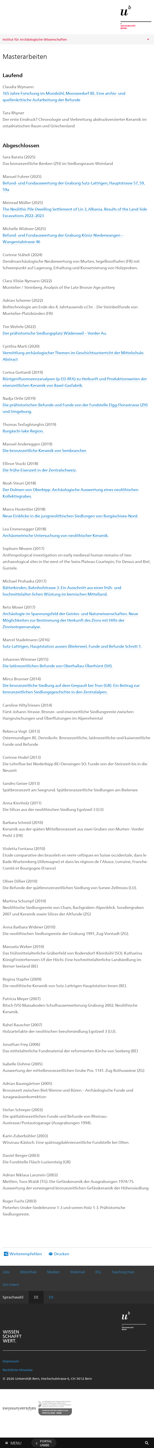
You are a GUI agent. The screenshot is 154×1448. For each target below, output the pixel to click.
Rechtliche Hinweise (18, 1370)
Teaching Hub (123, 1271)
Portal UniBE (46, 1443)
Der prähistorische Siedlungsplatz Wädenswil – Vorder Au (54, 333)
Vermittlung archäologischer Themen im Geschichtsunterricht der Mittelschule (73, 352)
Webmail (77, 1271)
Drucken (61, 1253)
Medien (53, 1271)
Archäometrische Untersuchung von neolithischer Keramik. (56, 535)
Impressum (11, 1361)
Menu (15, 1442)
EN (51, 1297)
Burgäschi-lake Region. (24, 430)
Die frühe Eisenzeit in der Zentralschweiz (39, 470)
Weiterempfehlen (26, 1253)
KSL (98, 1271)
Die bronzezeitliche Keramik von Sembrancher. (45, 450)
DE (36, 1297)
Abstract (10, 359)
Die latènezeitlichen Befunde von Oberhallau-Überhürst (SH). (58, 665)
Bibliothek (28, 1271)
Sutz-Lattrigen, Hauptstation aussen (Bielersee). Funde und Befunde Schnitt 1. (72, 646)
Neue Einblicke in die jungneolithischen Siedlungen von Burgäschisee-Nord (70, 515)
